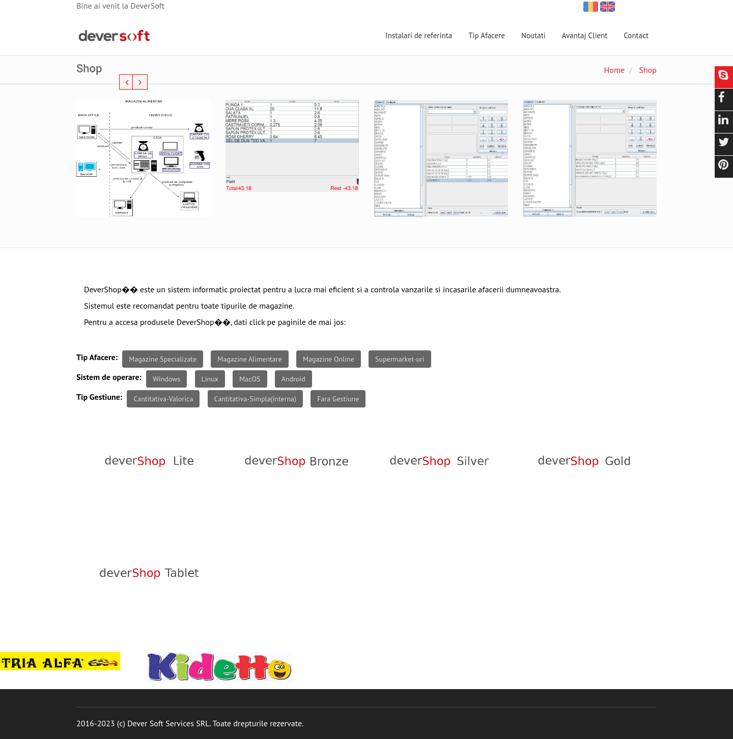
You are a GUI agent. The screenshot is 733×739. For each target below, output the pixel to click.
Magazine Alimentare (249, 359)
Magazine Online (328, 359)
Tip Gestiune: (99, 397)
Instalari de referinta (418, 35)
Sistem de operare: (109, 377)
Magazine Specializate (162, 359)
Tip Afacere (486, 35)
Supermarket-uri (400, 359)
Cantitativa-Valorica (163, 398)
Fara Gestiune (338, 398)
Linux (210, 379)
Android (293, 379)
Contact (636, 35)
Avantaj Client (585, 35)
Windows (166, 379)
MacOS (249, 379)
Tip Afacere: (97, 357)
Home (614, 70)
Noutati (533, 35)
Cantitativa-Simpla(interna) (255, 398)
